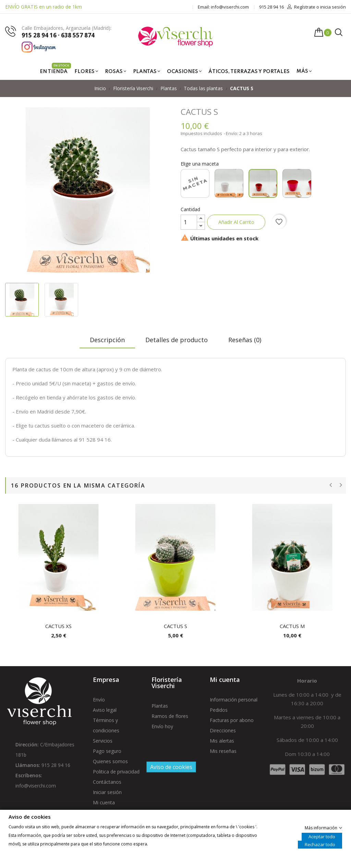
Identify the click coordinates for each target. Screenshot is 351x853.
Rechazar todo (320, 844)
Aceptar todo (321, 836)
